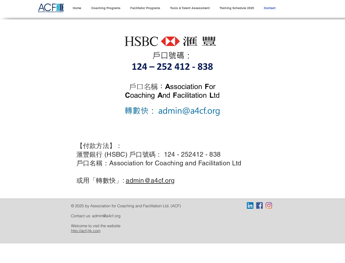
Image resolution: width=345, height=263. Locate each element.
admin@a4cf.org (150, 180)
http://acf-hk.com (86, 230)
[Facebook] (259, 205)
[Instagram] (269, 205)
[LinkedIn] (250, 205)
